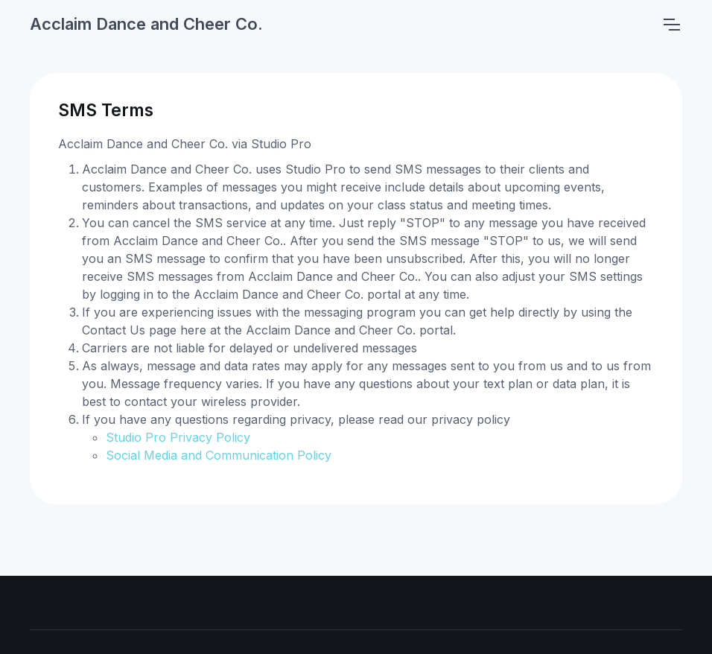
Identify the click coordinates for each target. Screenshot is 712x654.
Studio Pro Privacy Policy (178, 437)
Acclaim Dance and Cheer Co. (146, 24)
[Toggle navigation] (671, 24)
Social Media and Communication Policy (218, 455)
